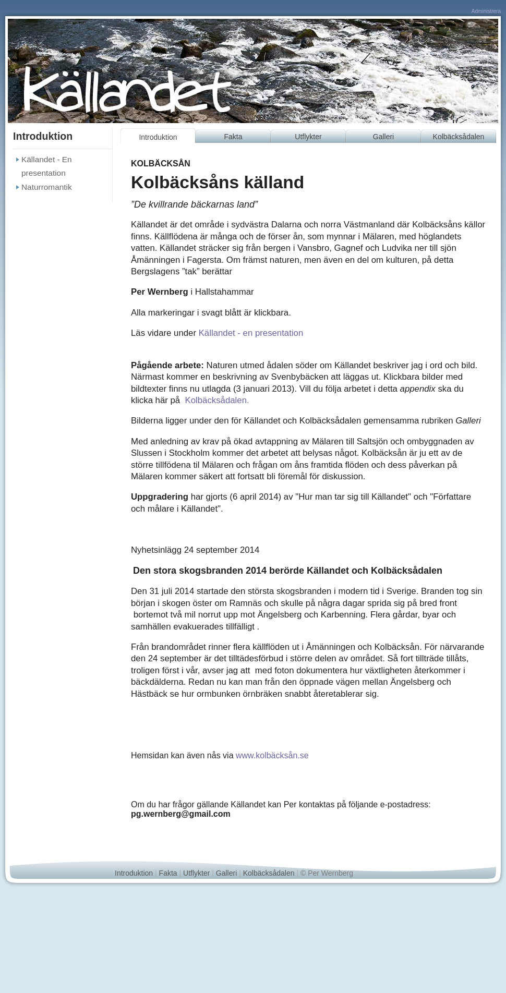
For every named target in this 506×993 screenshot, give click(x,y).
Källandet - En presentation (46, 166)
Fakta (233, 136)
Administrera (486, 11)
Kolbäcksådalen (459, 136)
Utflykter (308, 136)
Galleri (383, 136)
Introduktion (158, 137)
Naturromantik (46, 187)
